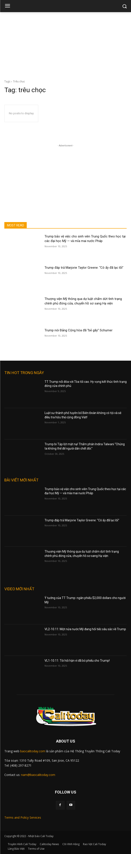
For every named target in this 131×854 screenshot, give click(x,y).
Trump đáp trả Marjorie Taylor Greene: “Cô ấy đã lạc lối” (84, 268)
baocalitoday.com (32, 751)
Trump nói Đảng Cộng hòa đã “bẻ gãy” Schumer (79, 330)
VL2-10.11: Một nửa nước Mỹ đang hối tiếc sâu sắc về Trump (85, 629)
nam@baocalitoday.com (38, 775)
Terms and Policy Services (22, 817)
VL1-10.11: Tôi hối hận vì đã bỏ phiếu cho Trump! (77, 660)
